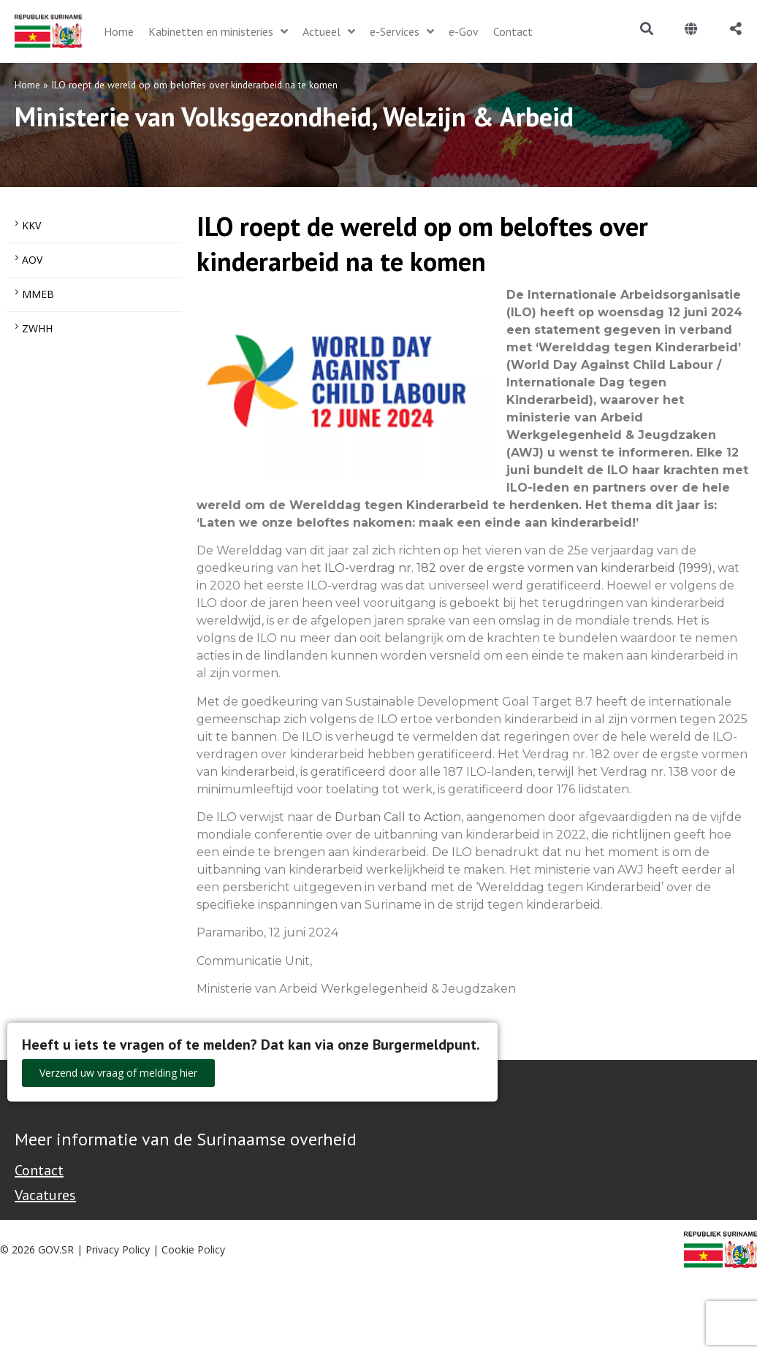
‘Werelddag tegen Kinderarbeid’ (638, 347)
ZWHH (37, 328)
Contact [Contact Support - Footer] (39, 1170)
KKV (31, 225)
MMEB (38, 294)
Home (27, 84)
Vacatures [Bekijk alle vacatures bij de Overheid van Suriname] (45, 1195)
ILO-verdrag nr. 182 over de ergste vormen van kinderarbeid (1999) (518, 568)
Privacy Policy (117, 1249)
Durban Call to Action (398, 817)
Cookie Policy (193, 1249)
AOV (32, 260)
